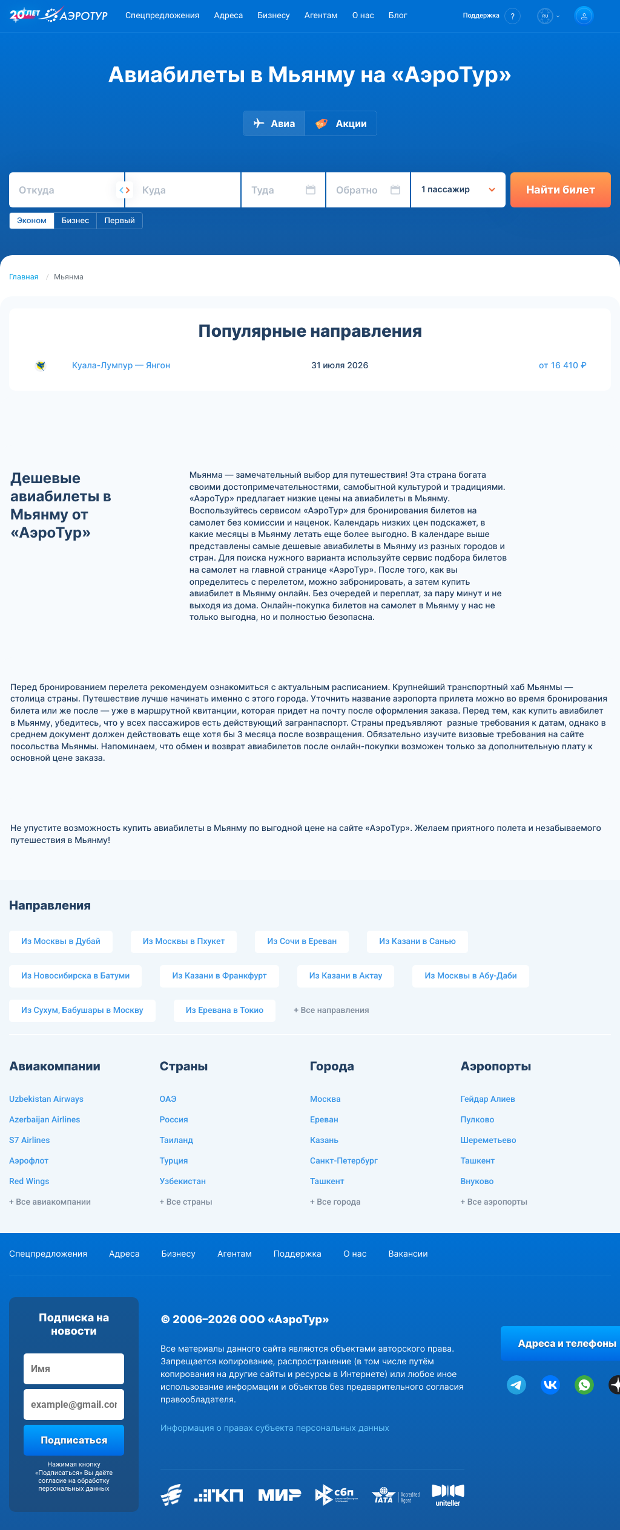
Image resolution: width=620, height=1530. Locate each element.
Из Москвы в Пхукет (184, 941)
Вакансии (407, 1254)
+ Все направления (331, 1010)
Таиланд (176, 1140)
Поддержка (298, 1254)
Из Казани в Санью (417, 941)
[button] (492, 16)
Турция (174, 1161)
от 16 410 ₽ (563, 365)
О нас (363, 16)
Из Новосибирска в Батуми (75, 976)
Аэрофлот (28, 1161)
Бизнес (76, 221)
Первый (119, 221)
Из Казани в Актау (346, 976)
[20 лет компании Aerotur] (25, 16)
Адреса (228, 16)
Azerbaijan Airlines (45, 1120)
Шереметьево (488, 1140)
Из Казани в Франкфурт (219, 976)
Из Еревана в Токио (225, 1010)
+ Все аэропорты (494, 1202)
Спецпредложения (162, 16)
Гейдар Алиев (488, 1099)
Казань (324, 1140)
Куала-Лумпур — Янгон (121, 365)
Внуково (477, 1182)
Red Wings (29, 1182)
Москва (325, 1099)
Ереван (324, 1120)
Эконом (32, 221)
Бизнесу (273, 16)
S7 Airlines (29, 1140)
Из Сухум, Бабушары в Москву (82, 1010)
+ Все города (335, 1202)
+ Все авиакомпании (50, 1202)
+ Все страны (186, 1202)
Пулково (478, 1120)
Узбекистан (183, 1182)
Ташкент (327, 1182)
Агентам (321, 16)
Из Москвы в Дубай (61, 941)
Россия (174, 1120)
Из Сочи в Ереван (302, 941)
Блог (398, 16)
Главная (24, 277)
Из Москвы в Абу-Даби (470, 976)
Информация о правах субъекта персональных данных (274, 1428)
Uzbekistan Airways (46, 1099)
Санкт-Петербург (344, 1161)
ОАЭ (168, 1099)
